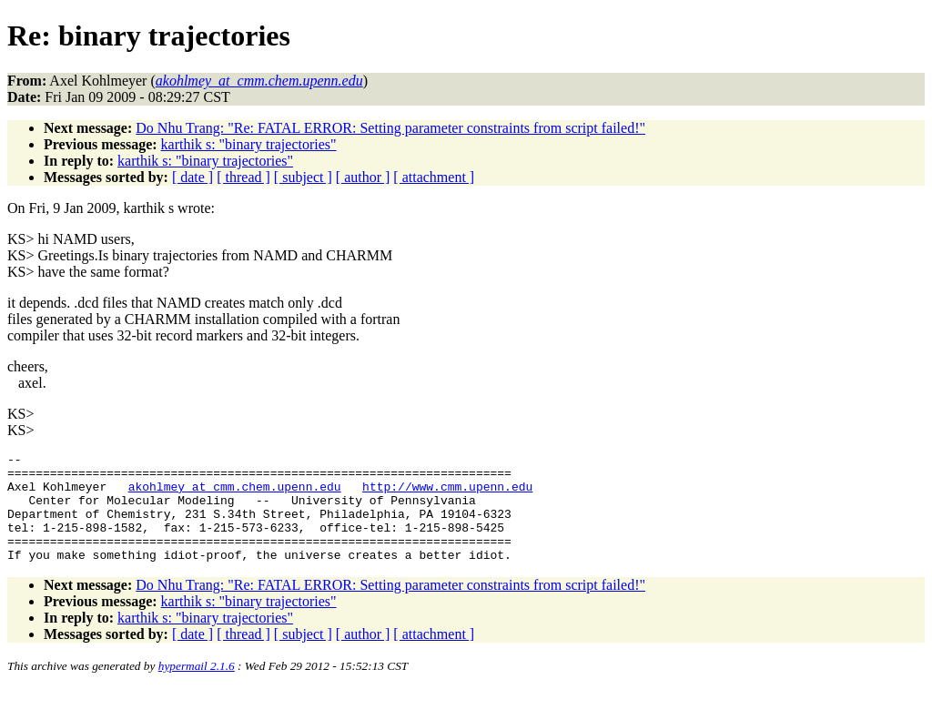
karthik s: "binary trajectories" (249, 144)
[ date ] (192, 177)
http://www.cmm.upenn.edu (447, 494)
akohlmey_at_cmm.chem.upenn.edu (234, 494)
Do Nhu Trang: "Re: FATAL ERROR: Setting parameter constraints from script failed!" (390, 128)
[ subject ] (303, 177)
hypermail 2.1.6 (196, 688)
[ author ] (363, 177)
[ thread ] (243, 177)
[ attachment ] (433, 177)
